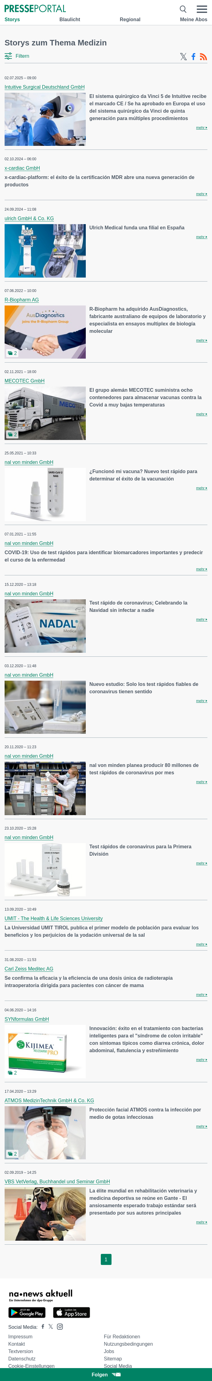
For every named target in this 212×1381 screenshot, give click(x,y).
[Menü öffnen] (201, 9)
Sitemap (113, 1358)
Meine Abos (193, 19)
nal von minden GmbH (29, 462)
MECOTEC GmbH (25, 380)
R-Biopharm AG (22, 299)
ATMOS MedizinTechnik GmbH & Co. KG (49, 1100)
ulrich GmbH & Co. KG (29, 218)
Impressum (20, 1336)
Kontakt (16, 1344)
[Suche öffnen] (183, 9)
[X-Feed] (183, 56)
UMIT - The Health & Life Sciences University (54, 918)
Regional (130, 19)
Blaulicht (69, 19)
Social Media (118, 1366)
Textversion (20, 1351)
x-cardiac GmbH (22, 168)
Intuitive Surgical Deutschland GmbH (45, 87)
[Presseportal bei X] (48, 1327)
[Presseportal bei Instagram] (58, 1326)
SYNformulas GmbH (27, 1019)
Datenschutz (22, 1358)
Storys (12, 19)
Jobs (109, 1351)
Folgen (106, 1374)
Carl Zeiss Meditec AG (29, 968)
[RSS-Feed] (203, 56)
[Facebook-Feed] (193, 56)
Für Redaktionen (122, 1336)
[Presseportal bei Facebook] (41, 1327)
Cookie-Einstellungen (31, 1366)
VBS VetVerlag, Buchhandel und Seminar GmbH (57, 1181)
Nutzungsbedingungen (128, 1344)
